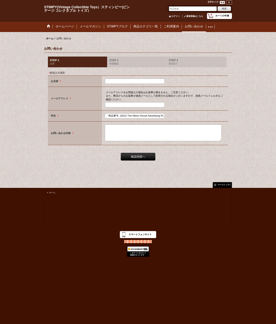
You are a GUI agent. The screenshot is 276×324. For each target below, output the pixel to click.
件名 (54, 115)
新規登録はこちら (194, 16)
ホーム (52, 192)
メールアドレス (60, 98)
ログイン (175, 16)
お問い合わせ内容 (61, 133)
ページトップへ (224, 185)
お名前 (55, 81)
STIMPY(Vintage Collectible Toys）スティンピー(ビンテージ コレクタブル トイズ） (87, 8)
